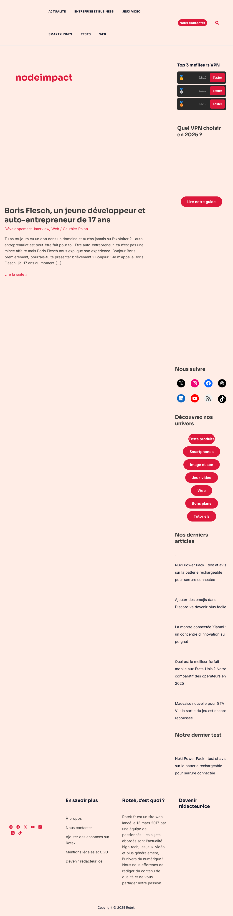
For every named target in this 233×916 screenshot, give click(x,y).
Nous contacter (79, 827)
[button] (192, 22)
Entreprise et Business (89, 11)
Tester (217, 77)
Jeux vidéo (126, 11)
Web (66, 34)
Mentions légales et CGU (87, 852)
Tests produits (202, 439)
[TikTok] (20, 833)
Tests (51, 34)
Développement (18, 228)
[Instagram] (11, 827)
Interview (41, 228)
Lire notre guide (201, 201)
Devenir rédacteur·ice (84, 861)
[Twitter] (25, 827)
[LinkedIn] (40, 827)
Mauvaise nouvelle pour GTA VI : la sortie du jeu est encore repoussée (200, 710)
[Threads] (13, 833)
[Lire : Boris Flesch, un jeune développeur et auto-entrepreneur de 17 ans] (76, 152)
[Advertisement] (201, 287)
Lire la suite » (16, 274)
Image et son (201, 464)
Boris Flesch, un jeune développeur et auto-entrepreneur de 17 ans (75, 215)
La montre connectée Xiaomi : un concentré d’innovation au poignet (200, 634)
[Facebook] (18, 827)
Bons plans (201, 503)
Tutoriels (202, 516)
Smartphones (154, 11)
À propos (74, 818)
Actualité (54, 11)
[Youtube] (33, 827)
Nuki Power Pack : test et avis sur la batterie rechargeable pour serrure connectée (200, 572)
